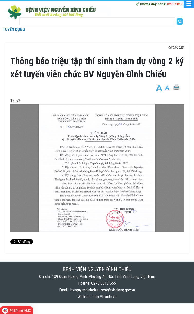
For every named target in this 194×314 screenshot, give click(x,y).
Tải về (15, 100)
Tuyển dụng (14, 29)
